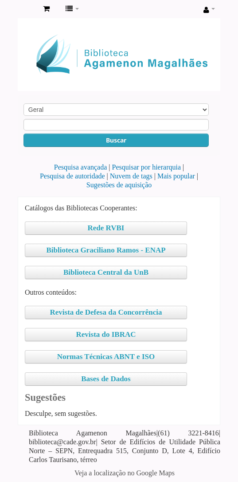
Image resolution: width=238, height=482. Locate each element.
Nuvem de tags (131, 176)
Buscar (116, 140)
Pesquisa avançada (80, 167)
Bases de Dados (105, 379)
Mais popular (176, 176)
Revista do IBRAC (106, 334)
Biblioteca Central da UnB (105, 272)
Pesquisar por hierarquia (146, 167)
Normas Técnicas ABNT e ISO (106, 356)
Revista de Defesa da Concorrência (106, 312)
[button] (46, 9)
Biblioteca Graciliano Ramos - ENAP (105, 250)
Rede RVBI (106, 228)
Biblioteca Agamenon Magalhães (27, 9)
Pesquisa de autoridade (72, 176)
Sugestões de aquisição (119, 185)
